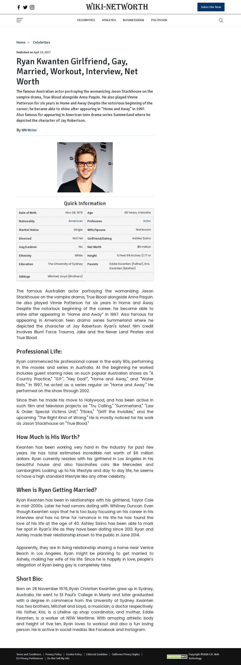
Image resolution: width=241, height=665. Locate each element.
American (75, 221)
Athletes (109, 20)
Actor (147, 221)
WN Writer (29, 130)
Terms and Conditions (28, 654)
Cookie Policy (74, 654)
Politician (159, 20)
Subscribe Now (211, 7)
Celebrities (86, 20)
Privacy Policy (54, 654)
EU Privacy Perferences (29, 658)
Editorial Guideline (96, 654)
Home (21, 42)
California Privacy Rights (126, 654)
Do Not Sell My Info (58, 658)
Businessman (133, 20)
